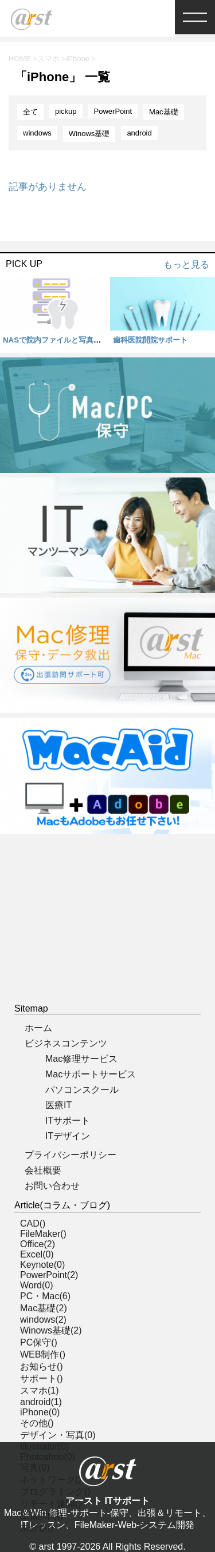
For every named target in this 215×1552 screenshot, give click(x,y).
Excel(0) (37, 1254)
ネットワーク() (50, 1480)
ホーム (38, 1028)
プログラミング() (55, 1492)
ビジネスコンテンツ (66, 1043)
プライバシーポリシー (70, 1155)
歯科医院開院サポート (150, 340)
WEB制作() (42, 1354)
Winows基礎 (89, 133)
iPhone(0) (40, 1412)
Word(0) (36, 1285)
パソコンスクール (82, 1090)
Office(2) (37, 1244)
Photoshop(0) (47, 1457)
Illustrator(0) (44, 1446)
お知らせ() (41, 1366)
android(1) (41, 1402)
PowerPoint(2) (49, 1275)
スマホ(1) (39, 1390)
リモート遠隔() (50, 1504)
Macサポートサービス (90, 1074)
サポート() (41, 1378)
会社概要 (43, 1170)
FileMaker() (43, 1234)
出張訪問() (41, 1516)
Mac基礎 (163, 112)
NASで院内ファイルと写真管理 (55, 340)
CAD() (32, 1223)
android (139, 133)
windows (37, 133)
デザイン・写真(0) (58, 1435)
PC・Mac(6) (45, 1296)
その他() (37, 1423)
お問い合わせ (52, 1186)
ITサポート (67, 1120)
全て (30, 112)
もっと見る (186, 264)
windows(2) (43, 1319)
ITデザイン (67, 1136)
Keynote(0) (42, 1265)
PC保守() (38, 1342)
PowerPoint (113, 111)
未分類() (37, 1528)
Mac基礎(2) (43, 1308)
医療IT (58, 1105)
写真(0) (35, 1468)
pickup (66, 111)
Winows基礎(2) (51, 1330)
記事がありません (48, 186)
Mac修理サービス (81, 1059)
